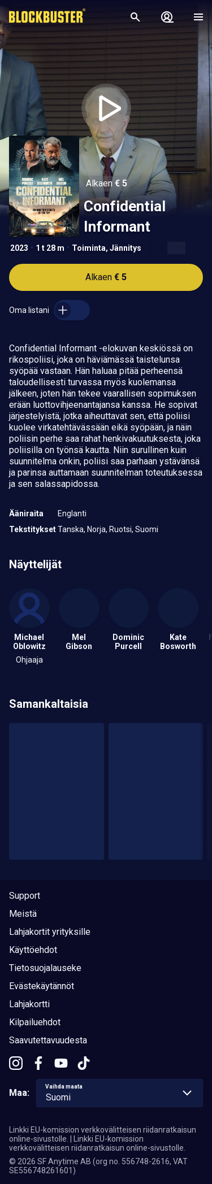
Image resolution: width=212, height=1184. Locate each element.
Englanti (72, 513)
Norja (96, 529)
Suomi (146, 529)
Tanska (71, 529)
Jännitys (125, 248)
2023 (19, 248)
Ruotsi (120, 529)
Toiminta (89, 248)
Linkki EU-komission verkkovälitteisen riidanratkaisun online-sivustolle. (97, 1143)
